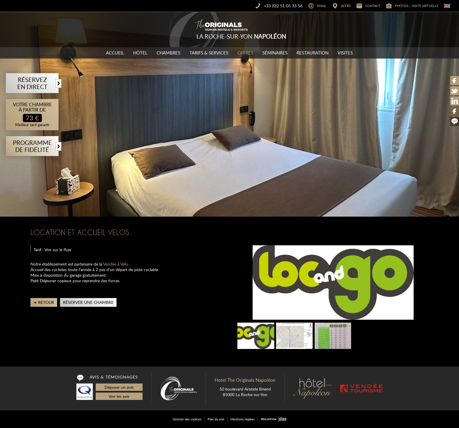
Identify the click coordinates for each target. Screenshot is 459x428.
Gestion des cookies (187, 419)
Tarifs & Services (208, 53)
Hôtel (140, 53)
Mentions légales (242, 419)
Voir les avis (119, 396)
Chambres (168, 53)
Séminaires (274, 53)
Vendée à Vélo (115, 264)
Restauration (312, 53)
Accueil (115, 53)
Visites (345, 53)
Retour (46, 302)
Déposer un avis (119, 387)
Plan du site (216, 419)
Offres (245, 53)
